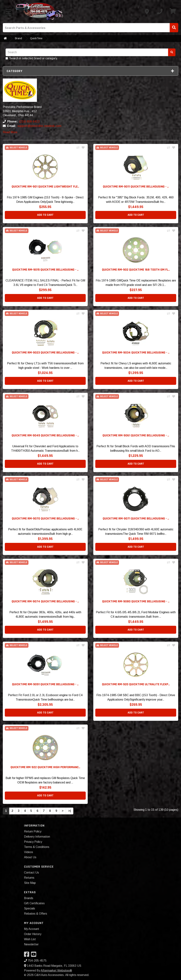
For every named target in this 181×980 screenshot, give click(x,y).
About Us (30, 857)
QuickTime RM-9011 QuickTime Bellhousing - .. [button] (136, 186)
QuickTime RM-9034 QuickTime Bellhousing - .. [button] (135, 352)
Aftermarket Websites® (56, 970)
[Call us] (159, 11)
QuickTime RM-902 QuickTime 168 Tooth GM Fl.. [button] (136, 269)
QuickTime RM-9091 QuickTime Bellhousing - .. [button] (45, 684)
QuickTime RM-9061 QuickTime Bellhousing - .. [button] (136, 435)
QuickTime (36, 38)
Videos (28, 852)
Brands (28, 898)
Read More (10, 132)
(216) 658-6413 (29, 121)
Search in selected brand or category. (32, 58)
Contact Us (31, 872)
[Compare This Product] (78, 147)
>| (69, 810)
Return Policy (32, 831)
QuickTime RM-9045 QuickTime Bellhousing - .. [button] (45, 435)
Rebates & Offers (35, 913)
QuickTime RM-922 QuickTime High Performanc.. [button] (45, 767)
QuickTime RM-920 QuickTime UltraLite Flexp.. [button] (136, 684)
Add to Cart (45, 215)
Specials (29, 908)
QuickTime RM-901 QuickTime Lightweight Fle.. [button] (45, 186)
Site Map (30, 882)
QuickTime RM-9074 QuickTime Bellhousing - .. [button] (45, 601)
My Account (31, 928)
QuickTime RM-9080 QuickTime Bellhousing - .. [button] (135, 601)
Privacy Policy (33, 841)
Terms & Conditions (36, 846)
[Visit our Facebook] (27, 955)
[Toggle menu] (8, 11)
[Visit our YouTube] (34, 955)
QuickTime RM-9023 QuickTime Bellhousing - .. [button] (45, 352)
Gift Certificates (34, 903)
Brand (18, 38)
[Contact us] (146, 11)
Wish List (30, 939)
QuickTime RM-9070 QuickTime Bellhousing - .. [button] (45, 518)
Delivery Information (37, 836)
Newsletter (31, 944)
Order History (32, 934)
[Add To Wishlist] (83, 147)
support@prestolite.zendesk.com (39, 125)
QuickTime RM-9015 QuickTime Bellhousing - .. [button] (45, 269)
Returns (29, 877)
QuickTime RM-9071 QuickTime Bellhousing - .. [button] (136, 518)
